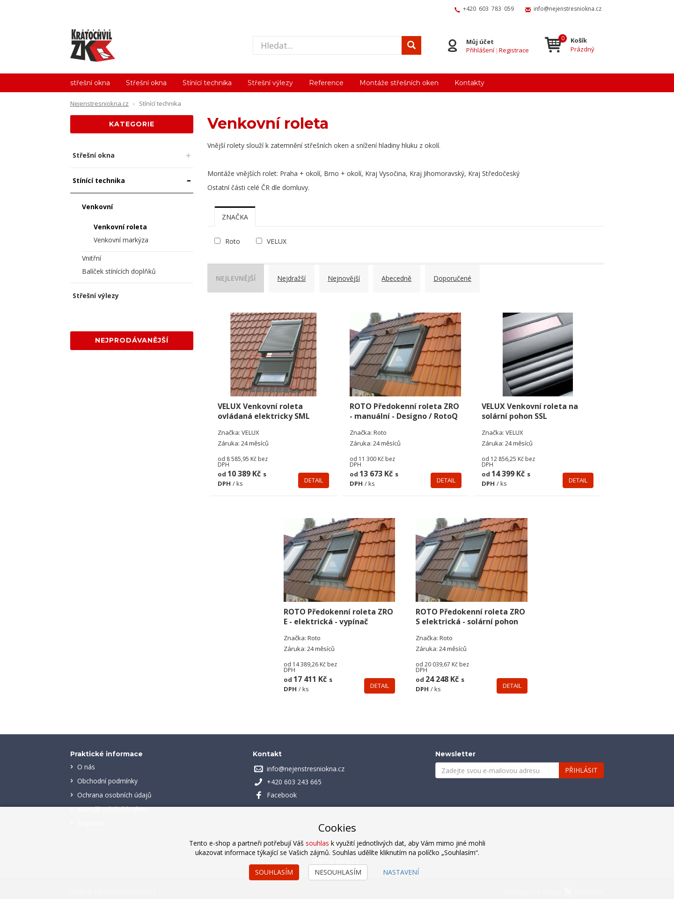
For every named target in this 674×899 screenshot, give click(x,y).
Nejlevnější (238, 276)
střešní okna (90, 83)
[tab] (235, 216)
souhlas (317, 843)
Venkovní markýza (121, 239)
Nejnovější (349, 276)
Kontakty (469, 83)
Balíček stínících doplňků (119, 271)
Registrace (514, 49)
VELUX (276, 241)
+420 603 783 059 (488, 9)
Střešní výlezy (270, 83)
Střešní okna (146, 83)
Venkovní (97, 206)
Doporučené (461, 276)
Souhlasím (274, 872)
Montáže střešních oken (399, 83)
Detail (313, 473)
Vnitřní (91, 258)
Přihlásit (581, 763)
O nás (86, 759)
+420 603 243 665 (294, 774)
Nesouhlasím (338, 872)
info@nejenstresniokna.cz (567, 9)
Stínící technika (207, 83)
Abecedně (404, 276)
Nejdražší (295, 276)
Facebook (282, 787)
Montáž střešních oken (112, 801)
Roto (232, 241)
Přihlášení (480, 49)
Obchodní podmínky (107, 773)
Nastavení (401, 872)
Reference (326, 83)
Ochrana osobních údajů (114, 787)
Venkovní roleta (120, 226)
